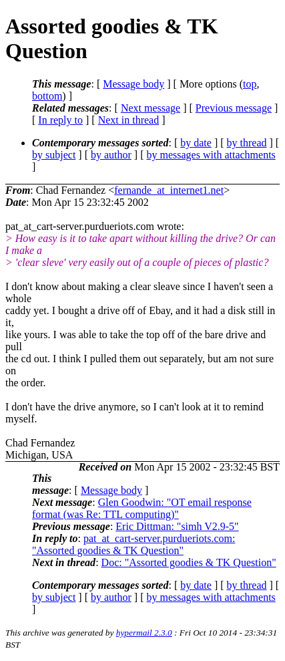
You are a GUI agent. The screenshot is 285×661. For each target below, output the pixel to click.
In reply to (60, 120)
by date (196, 142)
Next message (150, 108)
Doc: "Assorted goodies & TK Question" (188, 562)
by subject (53, 154)
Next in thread (129, 120)
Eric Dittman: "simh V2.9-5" (176, 526)
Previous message (234, 108)
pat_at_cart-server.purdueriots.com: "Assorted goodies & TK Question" (133, 544)
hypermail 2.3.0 (144, 633)
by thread (247, 142)
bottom (47, 96)
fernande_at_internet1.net (169, 190)
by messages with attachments (211, 154)
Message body (133, 84)
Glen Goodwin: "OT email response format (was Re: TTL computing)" (142, 508)
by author (111, 154)
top (249, 84)
